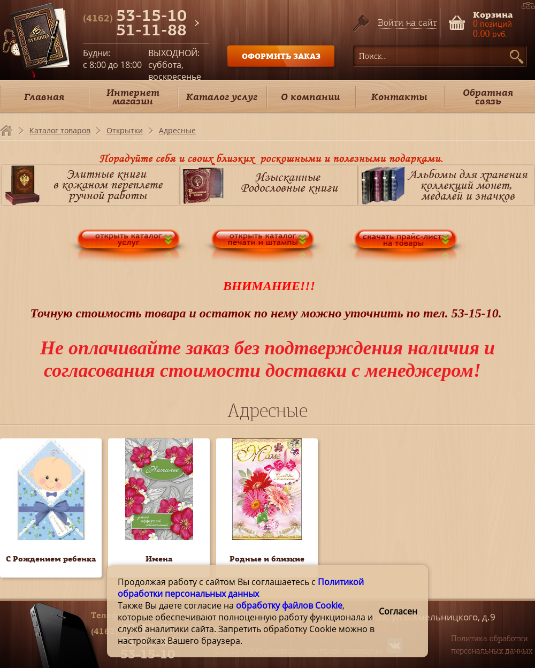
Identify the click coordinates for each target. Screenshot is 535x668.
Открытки (124, 130)
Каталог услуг (221, 96)
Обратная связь (488, 96)
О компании (310, 96)
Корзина (493, 14)
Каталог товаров (59, 130)
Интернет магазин (132, 96)
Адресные (177, 130)
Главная (44, 96)
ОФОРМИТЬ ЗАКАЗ (281, 56)
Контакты (399, 96)
